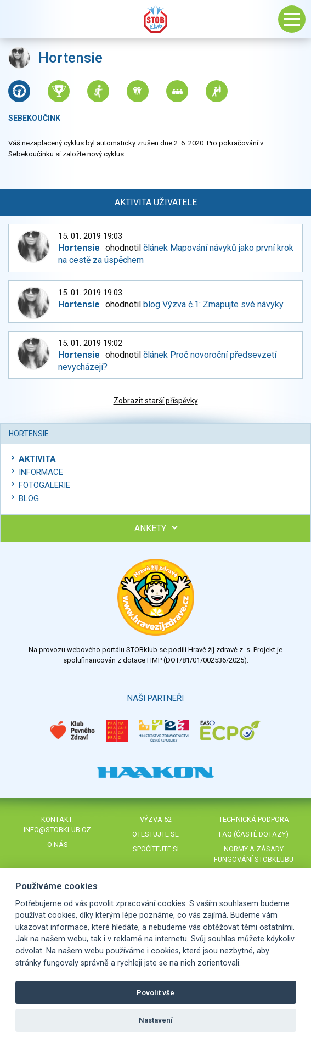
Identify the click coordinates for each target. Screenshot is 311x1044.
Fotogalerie (44, 485)
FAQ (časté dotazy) (254, 834)
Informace (41, 472)
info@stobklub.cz (57, 830)
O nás (57, 844)
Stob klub (155, 19)
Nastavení (156, 1020)
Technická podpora (254, 819)
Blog (29, 498)
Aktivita (37, 459)
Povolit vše (155, 993)
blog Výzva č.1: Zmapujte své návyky (213, 304)
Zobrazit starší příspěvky (156, 400)
